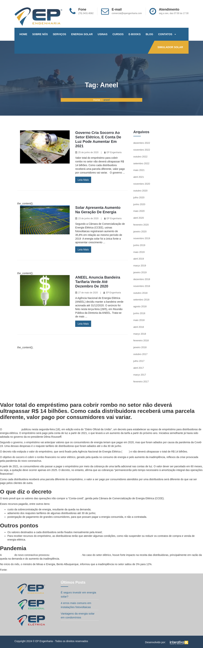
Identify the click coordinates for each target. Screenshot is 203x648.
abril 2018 (138, 327)
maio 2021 (139, 170)
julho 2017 (138, 361)
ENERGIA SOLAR (82, 34)
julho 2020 (138, 197)
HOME (23, 34)
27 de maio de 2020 (88, 292)
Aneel (125, 451)
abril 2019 (138, 258)
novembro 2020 (141, 183)
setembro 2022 (141, 163)
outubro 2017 (140, 354)
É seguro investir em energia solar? (78, 594)
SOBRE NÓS (40, 34)
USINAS (102, 34)
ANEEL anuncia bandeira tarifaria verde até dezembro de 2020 (97, 281)
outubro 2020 (140, 190)
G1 (10, 569)
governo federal (12, 429)
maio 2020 (139, 211)
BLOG (149, 34)
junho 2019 (139, 245)
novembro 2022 (141, 149)
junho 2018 (139, 313)
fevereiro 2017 (141, 381)
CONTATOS (167, 34)
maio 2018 (139, 320)
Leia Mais (83, 179)
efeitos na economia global (65, 554)
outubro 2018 (140, 293)
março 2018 (139, 333)
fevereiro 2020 (141, 224)
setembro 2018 (141, 299)
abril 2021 (138, 177)
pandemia (8, 554)
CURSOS (118, 34)
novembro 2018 (141, 286)
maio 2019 (139, 252)
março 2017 (139, 374)
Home (96, 99)
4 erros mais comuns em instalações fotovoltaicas (76, 604)
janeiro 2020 (140, 231)
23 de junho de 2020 (88, 218)
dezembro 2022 (141, 143)
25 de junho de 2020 (88, 152)
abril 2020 (138, 217)
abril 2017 (138, 367)
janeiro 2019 (140, 272)
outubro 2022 (140, 156)
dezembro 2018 (141, 279)
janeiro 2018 (140, 347)
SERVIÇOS (59, 34)
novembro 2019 (141, 238)
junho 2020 (139, 204)
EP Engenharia (114, 152)
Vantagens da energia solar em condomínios (77, 615)
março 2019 (139, 265)
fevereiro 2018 (141, 340)
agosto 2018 (140, 306)
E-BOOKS (135, 34)
